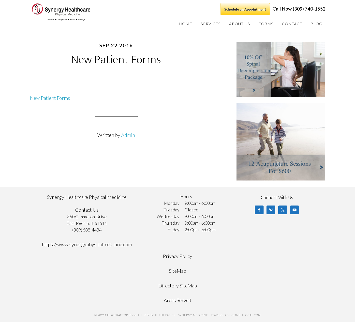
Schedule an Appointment (245, 9)
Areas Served (177, 300)
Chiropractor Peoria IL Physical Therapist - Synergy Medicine (68, 12)
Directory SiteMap (177, 285)
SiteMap (177, 271)
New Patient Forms (50, 98)
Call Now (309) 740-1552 (299, 9)
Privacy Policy (177, 256)
